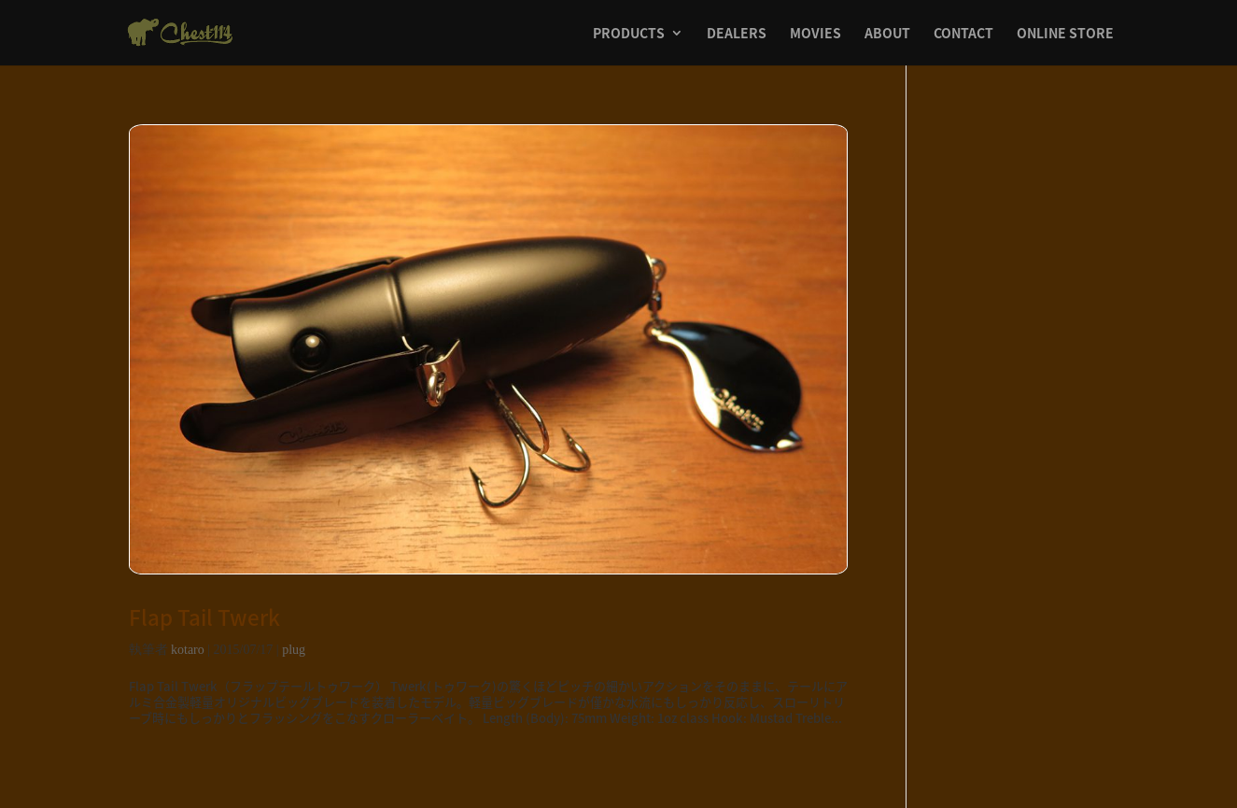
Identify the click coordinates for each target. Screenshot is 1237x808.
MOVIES (815, 34)
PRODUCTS (629, 34)
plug (293, 650)
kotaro (187, 650)
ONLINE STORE (1065, 34)
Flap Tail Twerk (204, 617)
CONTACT (963, 34)
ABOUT (887, 34)
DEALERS (736, 34)
